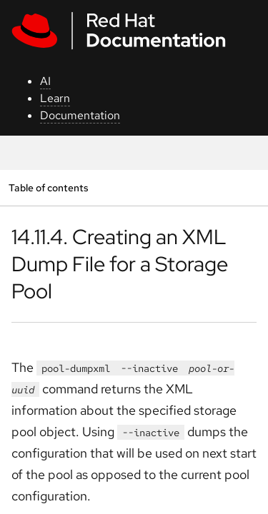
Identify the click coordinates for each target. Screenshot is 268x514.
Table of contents (48, 187)
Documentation (80, 115)
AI (45, 81)
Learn (55, 98)
